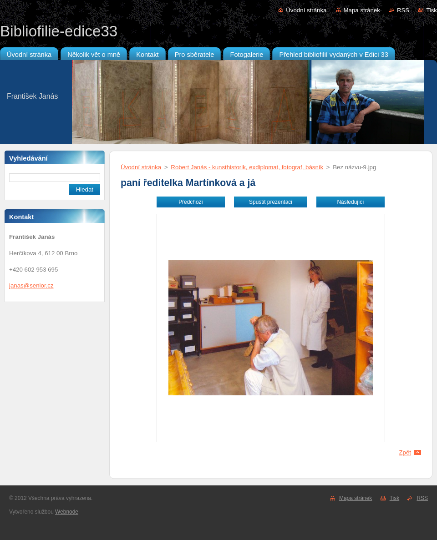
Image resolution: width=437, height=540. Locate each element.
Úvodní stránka (306, 10)
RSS (403, 10)
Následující (350, 202)
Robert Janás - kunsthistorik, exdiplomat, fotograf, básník (247, 167)
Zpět (405, 452)
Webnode (66, 512)
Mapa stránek (362, 10)
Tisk (431, 10)
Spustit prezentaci (270, 202)
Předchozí (190, 202)
